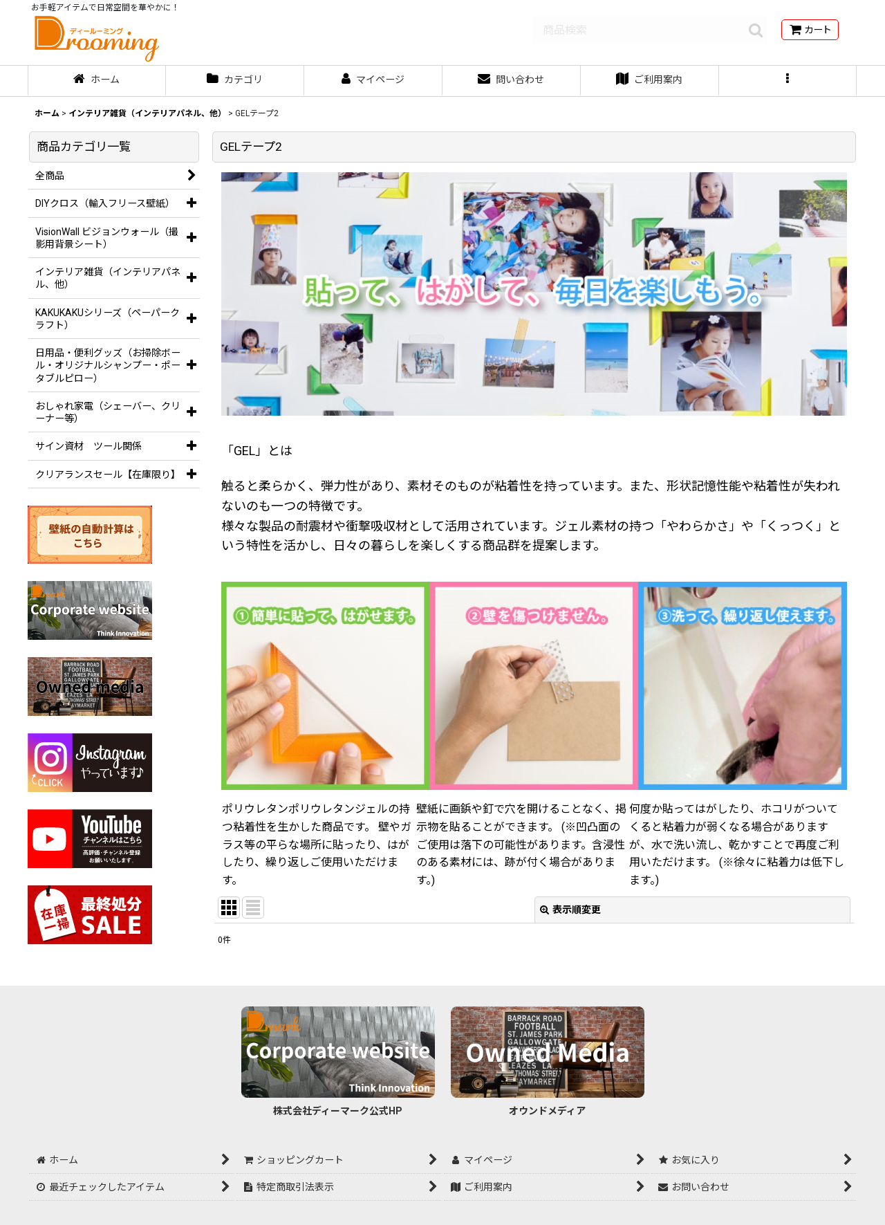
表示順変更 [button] (570, 909)
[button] (788, 81)
